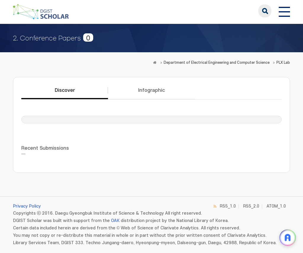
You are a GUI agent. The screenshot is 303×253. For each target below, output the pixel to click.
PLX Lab (283, 63)
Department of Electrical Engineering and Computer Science (217, 63)
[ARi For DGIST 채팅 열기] (287, 237)
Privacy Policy (27, 206)
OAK (115, 220)
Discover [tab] (65, 90)
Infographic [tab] (151, 90)
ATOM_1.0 (276, 206)
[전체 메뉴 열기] (284, 11)
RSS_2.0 (251, 206)
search (264, 10)
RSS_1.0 (228, 206)
